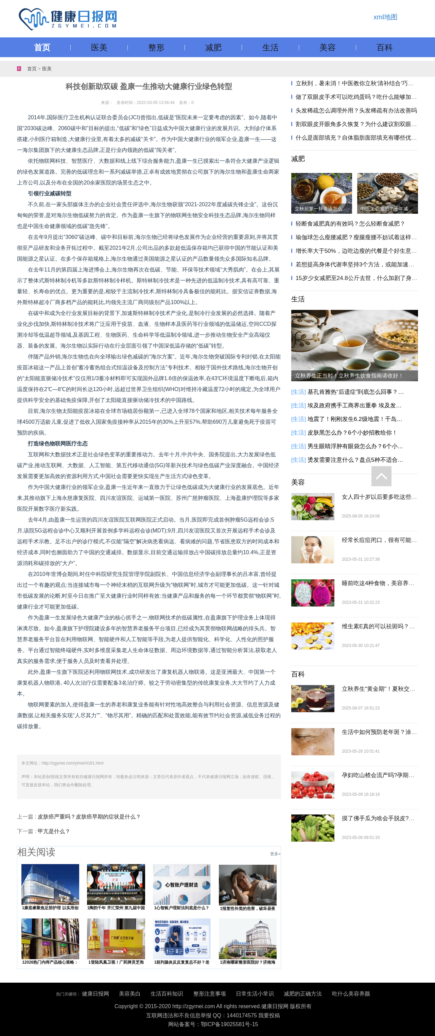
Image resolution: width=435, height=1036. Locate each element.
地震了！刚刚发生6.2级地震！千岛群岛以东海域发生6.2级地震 (357, 419)
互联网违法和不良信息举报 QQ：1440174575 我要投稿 (213, 1015)
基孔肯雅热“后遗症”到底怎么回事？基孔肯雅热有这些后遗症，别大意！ (357, 392)
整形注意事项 (209, 994)
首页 (42, 47)
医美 (99, 47)
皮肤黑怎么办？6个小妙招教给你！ (352, 432)
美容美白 (130, 994)
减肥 (213, 47)
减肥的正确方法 (303, 994)
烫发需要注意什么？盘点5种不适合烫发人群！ (357, 460)
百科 (385, 47)
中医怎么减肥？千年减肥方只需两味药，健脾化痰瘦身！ (389, 208)
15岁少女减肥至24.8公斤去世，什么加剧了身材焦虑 (362, 278)
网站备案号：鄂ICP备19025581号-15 (213, 1024)
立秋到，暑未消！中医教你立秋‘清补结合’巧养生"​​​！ (362, 83)
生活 (270, 47)
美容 (327, 47)
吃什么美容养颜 (351, 994)
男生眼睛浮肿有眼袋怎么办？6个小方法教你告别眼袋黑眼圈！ (357, 446)
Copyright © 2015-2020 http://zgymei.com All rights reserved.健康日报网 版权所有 (213, 1006)
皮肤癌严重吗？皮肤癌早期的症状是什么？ (89, 817)
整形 (156, 47)
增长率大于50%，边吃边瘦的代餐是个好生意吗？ (359, 251)
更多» (275, 853)
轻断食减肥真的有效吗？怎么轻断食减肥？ (350, 224)
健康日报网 (95, 994)
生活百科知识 (167, 994)
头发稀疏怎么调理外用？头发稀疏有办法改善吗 (356, 110)
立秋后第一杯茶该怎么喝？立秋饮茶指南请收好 (323, 208)
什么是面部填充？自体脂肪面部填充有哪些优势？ (359, 138)
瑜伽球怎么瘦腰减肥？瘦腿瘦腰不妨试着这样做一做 (362, 237)
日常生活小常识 (255, 994)
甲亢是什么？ (54, 831)
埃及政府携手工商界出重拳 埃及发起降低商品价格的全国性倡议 (357, 405)
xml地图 (385, 17)
